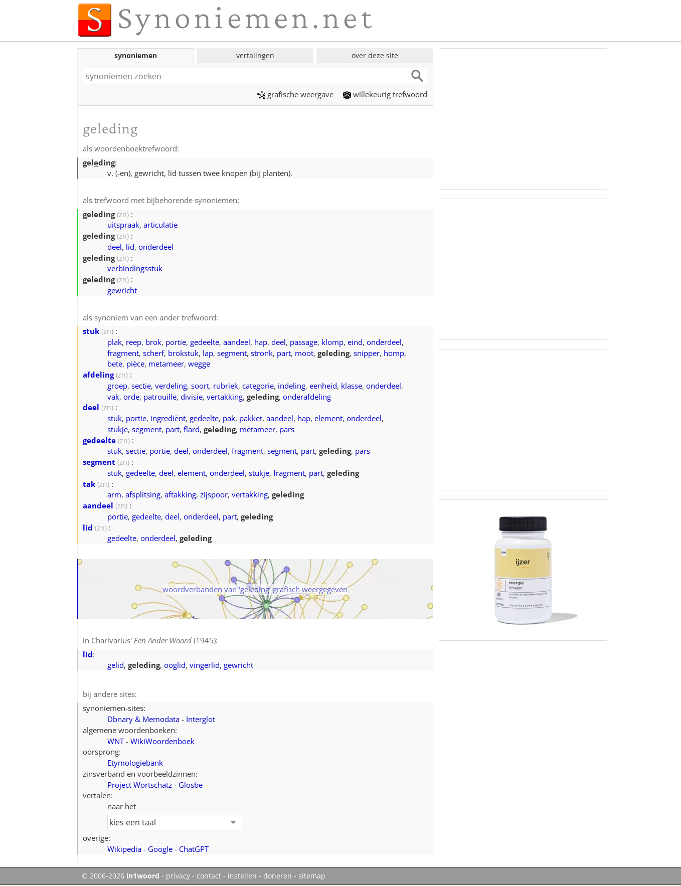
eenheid (323, 386)
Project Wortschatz (139, 785)
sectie (141, 386)
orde (131, 397)
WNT (115, 741)
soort (200, 386)
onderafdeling (307, 397)
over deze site (375, 55)
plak (114, 342)
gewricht (122, 290)
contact (209, 875)
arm (114, 494)
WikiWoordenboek (162, 741)
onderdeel (156, 247)
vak (113, 397)
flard (192, 429)
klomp (332, 342)
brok (153, 342)
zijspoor (214, 494)
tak (89, 484)
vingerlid (205, 665)
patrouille (160, 397)
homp (394, 353)
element (328, 418)
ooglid (175, 665)
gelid (115, 665)
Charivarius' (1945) (153, 640)
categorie (258, 386)
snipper (367, 353)
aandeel (236, 342)
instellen (242, 875)
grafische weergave (295, 94)
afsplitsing (142, 494)
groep (117, 386)
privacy (178, 875)
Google (160, 849)
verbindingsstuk (134, 268)
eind (355, 342)
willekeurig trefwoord (385, 94)
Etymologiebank (135, 763)
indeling (291, 386)
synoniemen (135, 55)
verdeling (171, 386)
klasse (351, 386)
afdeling (98, 375)
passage (303, 342)
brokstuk (183, 353)
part (284, 353)
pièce (135, 364)
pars (286, 429)
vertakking (225, 397)
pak (229, 418)
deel (114, 247)
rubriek (225, 386)
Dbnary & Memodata (143, 719)
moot (304, 353)
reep (133, 342)
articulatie (160, 225)
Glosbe (191, 785)
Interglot (200, 719)
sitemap (311, 875)
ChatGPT (194, 849)
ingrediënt (168, 418)
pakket (250, 418)
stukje (117, 429)
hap (260, 342)
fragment (123, 353)
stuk (91, 331)
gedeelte (204, 342)
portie (175, 342)
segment (232, 353)
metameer (166, 364)
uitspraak (123, 225)
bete (114, 364)
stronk (262, 353)
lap (208, 353)
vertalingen (255, 55)
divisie (192, 397)
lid (130, 247)
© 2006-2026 (120, 875)
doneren (277, 875)
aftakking (180, 494)
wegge (199, 364)
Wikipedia (124, 849)
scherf (153, 353)
